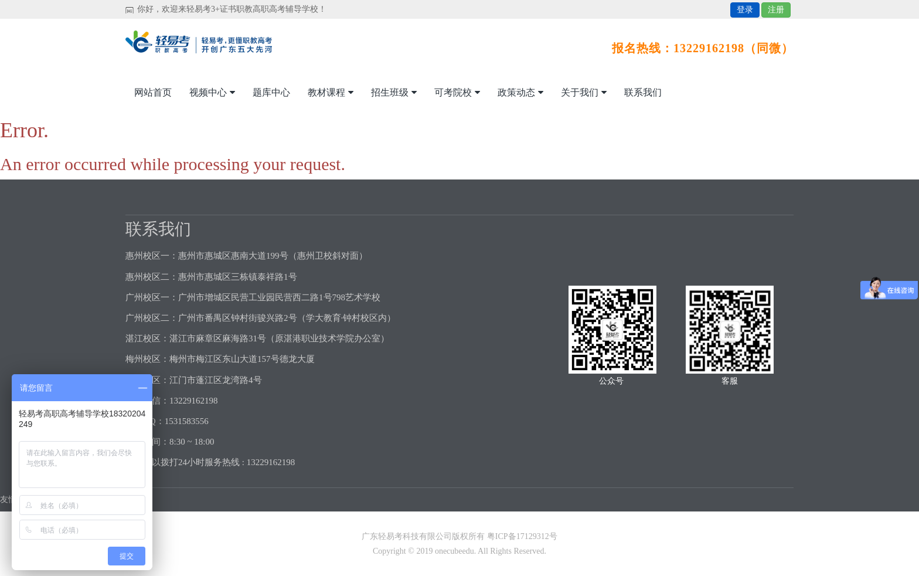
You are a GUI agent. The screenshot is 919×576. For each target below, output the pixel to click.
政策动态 (520, 92)
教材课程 (330, 92)
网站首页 (153, 92)
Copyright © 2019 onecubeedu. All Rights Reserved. (459, 551)
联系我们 (643, 92)
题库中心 (271, 92)
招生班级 (394, 92)
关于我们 (584, 92)
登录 (745, 9)
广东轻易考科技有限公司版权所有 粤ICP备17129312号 (459, 536)
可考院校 (457, 92)
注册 (776, 9)
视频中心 (212, 92)
